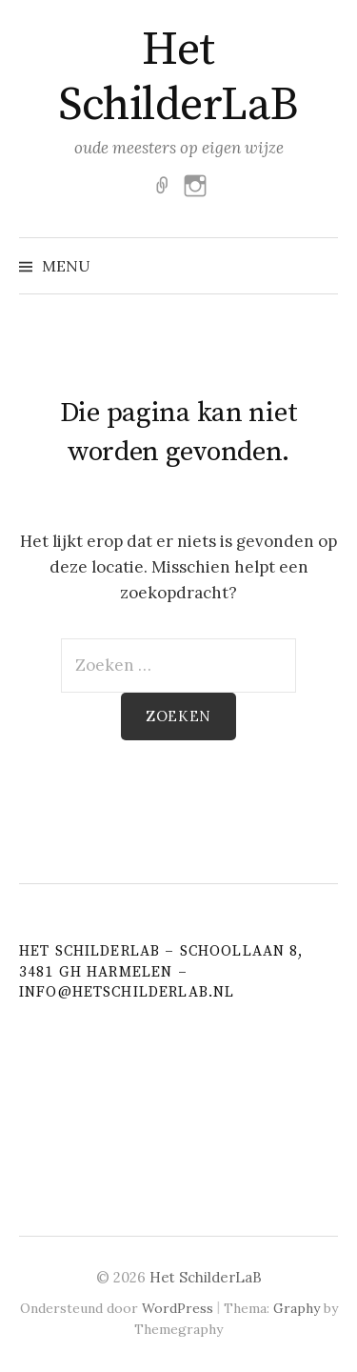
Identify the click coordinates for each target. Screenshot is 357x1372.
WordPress (177, 1308)
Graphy (296, 1308)
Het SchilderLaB (178, 78)
